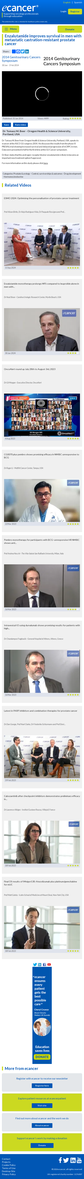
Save (6, 124)
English (67, 2)
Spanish (78, 2)
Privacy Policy (9, 1174)
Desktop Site (8, 1171)
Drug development (72, 173)
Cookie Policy (8, 1165)
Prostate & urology (22, 173)
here (46, 163)
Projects (6, 1162)
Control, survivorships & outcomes (47, 173)
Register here (42, 1085)
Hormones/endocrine (13, 176)
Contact (6, 1158)
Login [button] (63, 11)
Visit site (42, 1105)
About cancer (42, 1125)
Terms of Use (8, 1168)
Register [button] (75, 11)
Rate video (20, 124)
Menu (10, 29)
